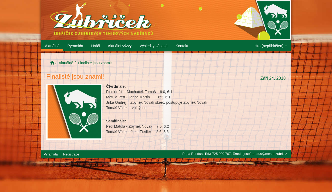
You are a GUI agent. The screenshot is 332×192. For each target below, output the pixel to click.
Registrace (71, 154)
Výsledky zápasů (154, 46)
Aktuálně (52, 46)
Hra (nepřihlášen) (271, 46)
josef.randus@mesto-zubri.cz (265, 154)
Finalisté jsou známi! (95, 63)
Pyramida (75, 46)
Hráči (95, 46)
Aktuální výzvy (119, 46)
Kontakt (182, 46)
